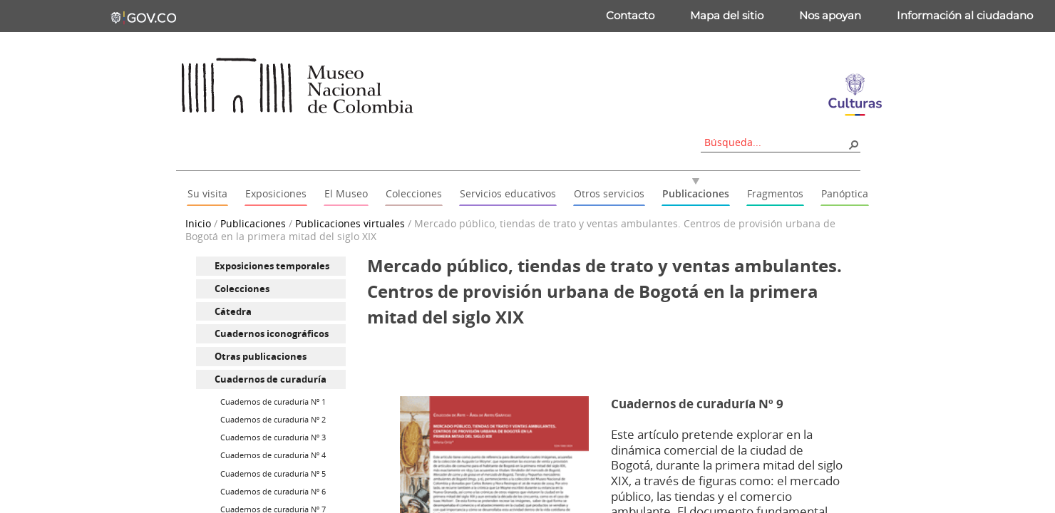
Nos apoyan (830, 15)
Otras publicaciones (261, 356)
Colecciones (242, 288)
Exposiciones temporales (272, 265)
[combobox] (775, 142)
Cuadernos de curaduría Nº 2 (273, 419)
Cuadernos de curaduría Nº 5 (273, 473)
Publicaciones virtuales (350, 223)
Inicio (198, 223)
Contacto (630, 15)
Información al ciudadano (965, 15)
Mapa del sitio (726, 15)
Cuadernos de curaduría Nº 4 (273, 455)
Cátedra (233, 311)
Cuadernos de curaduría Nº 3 (273, 437)
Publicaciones (253, 223)
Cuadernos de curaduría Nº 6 (273, 491)
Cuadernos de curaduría (270, 379)
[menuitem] (271, 266)
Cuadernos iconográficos (272, 333)
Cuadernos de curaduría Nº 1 (273, 401)
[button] (853, 144)
